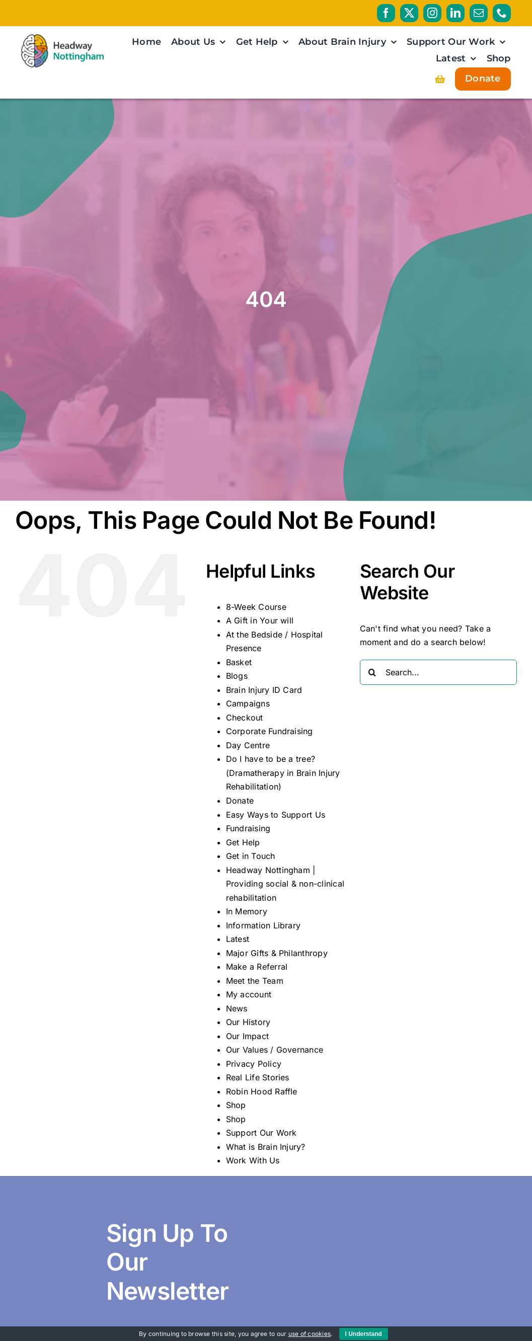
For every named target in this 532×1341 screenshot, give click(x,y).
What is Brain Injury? (266, 1147)
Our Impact (247, 1036)
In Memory (246, 911)
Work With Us (253, 1160)
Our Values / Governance (275, 1050)
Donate (240, 801)
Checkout (244, 718)
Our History (248, 1022)
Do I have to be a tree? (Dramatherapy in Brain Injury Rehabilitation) (283, 773)
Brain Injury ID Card (264, 690)
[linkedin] (455, 13)
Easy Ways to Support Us (276, 815)
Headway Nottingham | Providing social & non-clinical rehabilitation (285, 884)
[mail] (479, 13)
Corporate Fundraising (269, 731)
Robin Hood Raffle (261, 1091)
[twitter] (409, 13)
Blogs (237, 676)
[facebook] (386, 13)
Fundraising (248, 828)
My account (248, 994)
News (237, 1008)
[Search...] (438, 672)
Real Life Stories (257, 1077)
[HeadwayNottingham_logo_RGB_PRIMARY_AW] (62, 38)
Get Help (243, 842)
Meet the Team (254, 981)
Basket (239, 662)
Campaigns (248, 703)
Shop (236, 1105)
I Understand (363, 1333)
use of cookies (309, 1333)
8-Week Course (256, 607)
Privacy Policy (253, 1064)
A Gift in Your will (260, 620)
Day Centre (248, 745)
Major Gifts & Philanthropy (277, 953)
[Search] (372, 672)
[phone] (502, 13)
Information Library (263, 925)
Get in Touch (250, 856)
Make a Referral (257, 967)
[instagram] (432, 13)
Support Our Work (261, 1133)
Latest (237, 939)
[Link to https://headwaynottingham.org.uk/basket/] (440, 79)
